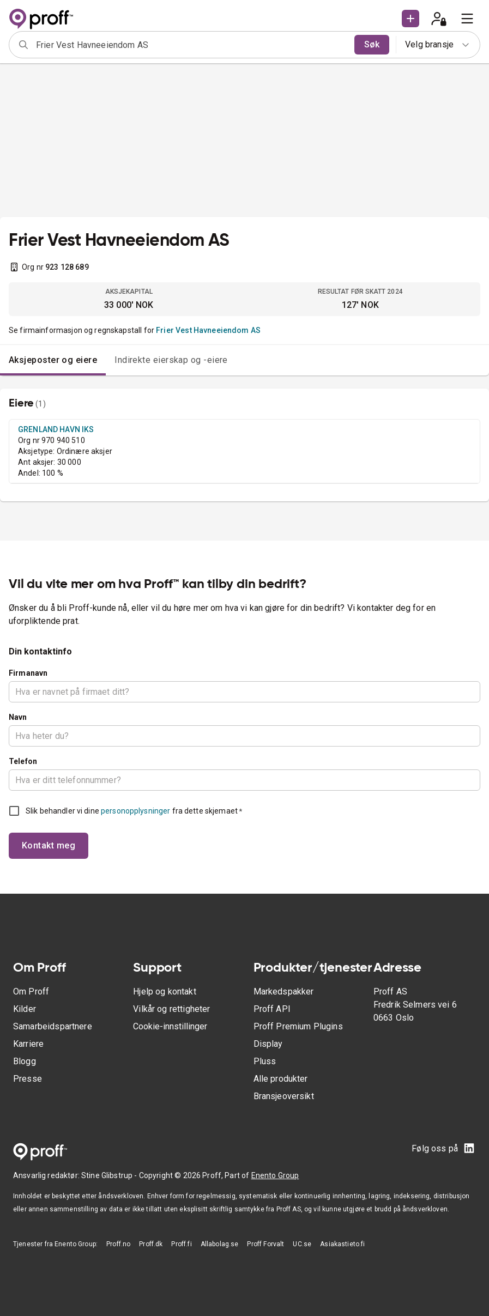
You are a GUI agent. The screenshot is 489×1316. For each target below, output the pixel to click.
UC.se (302, 1244)
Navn (18, 717)
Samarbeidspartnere (52, 1026)
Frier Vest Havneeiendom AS (208, 330)
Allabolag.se (220, 1244)
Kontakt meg (48, 845)
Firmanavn (28, 673)
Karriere (28, 1044)
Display (268, 1044)
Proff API (272, 1009)
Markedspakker (283, 991)
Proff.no (118, 1244)
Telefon (23, 761)
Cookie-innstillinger (170, 1026)
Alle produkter (280, 1079)
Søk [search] (371, 44)
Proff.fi (181, 1244)
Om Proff (31, 991)
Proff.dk (150, 1244)
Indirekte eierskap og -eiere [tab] (171, 360)
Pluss (264, 1061)
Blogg (24, 1061)
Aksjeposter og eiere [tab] (53, 360)
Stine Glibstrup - (110, 1175)
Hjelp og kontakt (164, 991)
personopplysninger (135, 810)
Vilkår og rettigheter (171, 1009)
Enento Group (275, 1175)
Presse (27, 1079)
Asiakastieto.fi (342, 1244)
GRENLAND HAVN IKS (56, 429)
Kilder (24, 1009)
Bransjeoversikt (283, 1096)
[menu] (467, 18)
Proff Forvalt (265, 1244)
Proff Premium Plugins (298, 1026)
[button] (410, 18)
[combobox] (191, 45)
